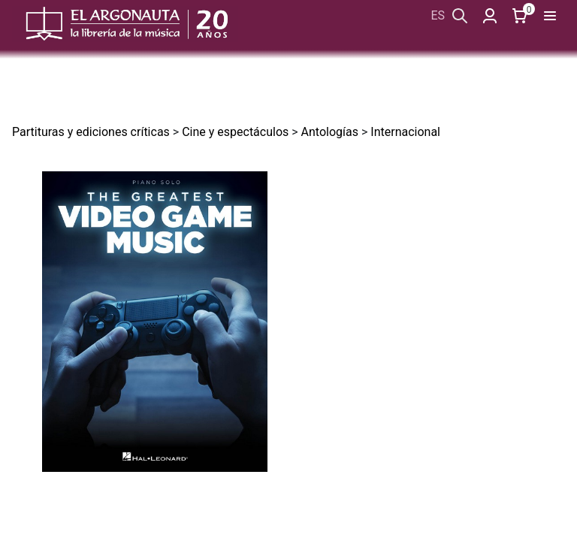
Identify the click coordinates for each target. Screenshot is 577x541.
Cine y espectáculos (235, 132)
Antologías (329, 132)
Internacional (405, 132)
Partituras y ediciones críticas (91, 132)
